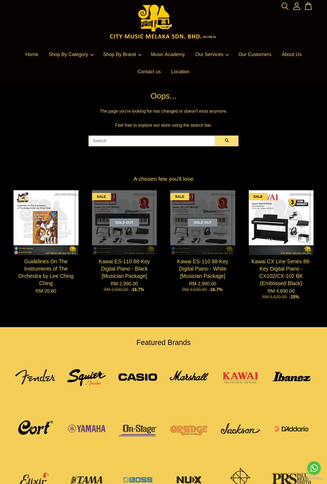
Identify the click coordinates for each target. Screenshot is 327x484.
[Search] (151, 141)
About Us (292, 54)
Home (31, 54)
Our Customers (255, 54)
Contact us (149, 71)
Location (180, 71)
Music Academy (168, 54)
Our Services (212, 54)
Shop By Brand (122, 54)
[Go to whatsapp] (314, 468)
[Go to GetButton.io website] (314, 478)
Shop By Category (71, 54)
